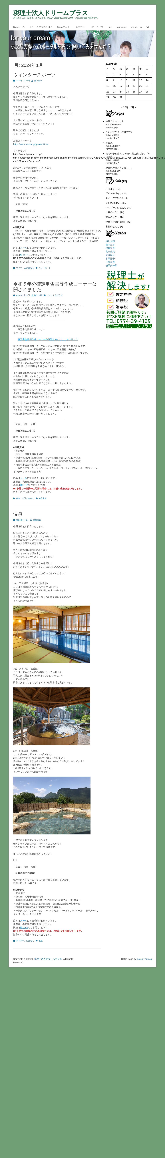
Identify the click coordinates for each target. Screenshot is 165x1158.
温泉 (17, 514)
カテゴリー (81, 27)
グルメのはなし (114, 193)
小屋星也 (110, 262)
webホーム (136, 27)
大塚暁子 (110, 255)
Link (110, 27)
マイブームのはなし (25, 268)
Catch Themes (144, 959)
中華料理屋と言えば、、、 (119, 168)
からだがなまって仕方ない (119, 132)
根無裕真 (37, 520)
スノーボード (45, 268)
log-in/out (121, 27)
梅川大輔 (38, 295)
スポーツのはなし (115, 198)
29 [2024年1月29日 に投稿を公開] (107, 97)
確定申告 (43, 498)
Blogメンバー (64, 27)
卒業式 (109, 142)
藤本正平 (38, 80)
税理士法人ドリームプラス (50, 13)
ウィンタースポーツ (34, 74)
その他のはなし (114, 202)
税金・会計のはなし (25, 498)
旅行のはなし (112, 217)
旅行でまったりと (115, 121)
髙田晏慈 (110, 251)
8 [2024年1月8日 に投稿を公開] (107, 80)
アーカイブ (97, 27)
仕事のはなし (112, 212)
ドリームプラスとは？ (40, 27)
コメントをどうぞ (55, 295)
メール (23, 247)
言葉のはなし (112, 226)
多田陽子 (110, 258)
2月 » (133, 107)
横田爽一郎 (111, 265)
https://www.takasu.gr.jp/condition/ (30, 144)
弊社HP (24, 254)
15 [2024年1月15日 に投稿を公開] (107, 86)
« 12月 (124, 107)
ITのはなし (111, 188)
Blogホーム (19, 27)
